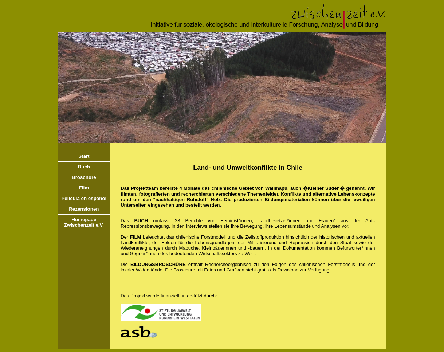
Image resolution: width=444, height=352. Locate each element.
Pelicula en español (83, 198)
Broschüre (84, 177)
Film (84, 188)
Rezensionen (84, 209)
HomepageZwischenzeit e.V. (84, 222)
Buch (84, 166)
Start (83, 156)
